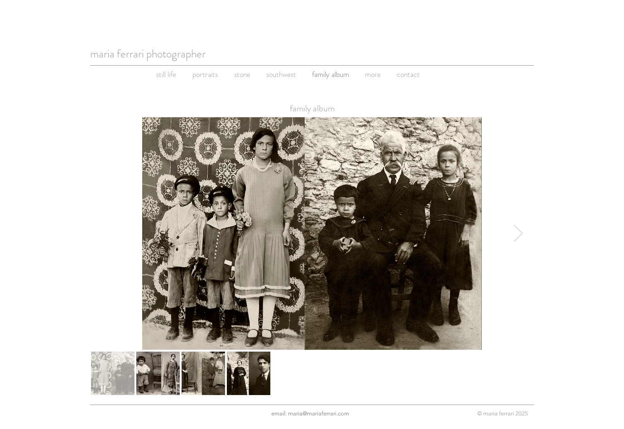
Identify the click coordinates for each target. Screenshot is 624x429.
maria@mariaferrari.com (318, 413)
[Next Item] (518, 233)
